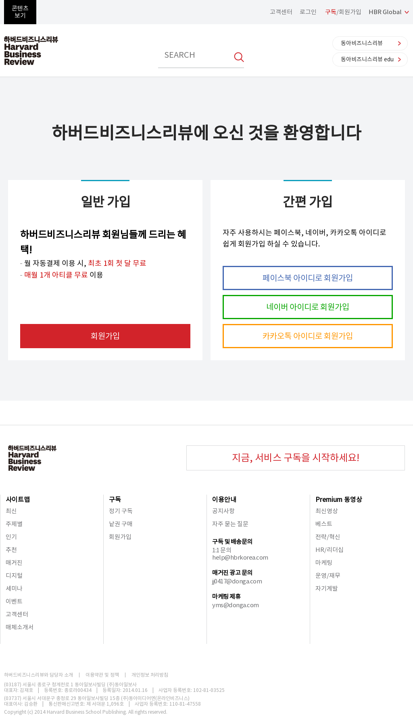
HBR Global (385, 12)
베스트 (323, 524)
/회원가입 (343, 12)
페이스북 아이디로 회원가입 (308, 278)
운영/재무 (327, 575)
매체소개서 (20, 627)
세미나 (14, 588)
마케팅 (323, 562)
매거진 (14, 562)
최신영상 (326, 511)
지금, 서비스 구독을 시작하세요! (295, 457)
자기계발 (326, 588)
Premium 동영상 (338, 499)
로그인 (308, 12)
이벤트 (14, 601)
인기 (11, 537)
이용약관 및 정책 (102, 675)
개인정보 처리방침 (149, 675)
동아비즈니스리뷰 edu (367, 59)
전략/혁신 (327, 537)
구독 (115, 499)
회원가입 (105, 336)
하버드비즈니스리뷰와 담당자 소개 (38, 675)
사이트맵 (18, 499)
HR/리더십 (329, 550)
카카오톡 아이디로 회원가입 (308, 336)
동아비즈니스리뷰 (362, 43)
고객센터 (281, 12)
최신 (11, 511)
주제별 (14, 524)
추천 (11, 550)
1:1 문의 (221, 550)
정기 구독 (121, 511)
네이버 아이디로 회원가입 (307, 307)
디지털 (14, 575)
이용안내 (224, 499)
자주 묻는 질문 (230, 524)
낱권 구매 (121, 524)
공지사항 (223, 511)
